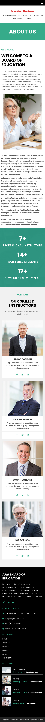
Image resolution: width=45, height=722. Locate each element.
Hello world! (19, 669)
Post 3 (16, 679)
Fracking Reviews (23, 11)
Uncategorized (32, 672)
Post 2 (16, 690)
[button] (41, 3)
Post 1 (16, 700)
